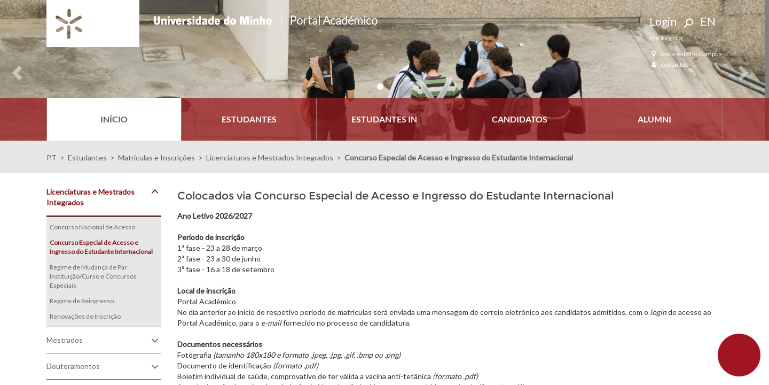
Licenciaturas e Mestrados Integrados (269, 157)
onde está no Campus (685, 54)
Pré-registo (665, 38)
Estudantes (87, 157)
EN (708, 21)
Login (663, 21)
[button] (12, 70)
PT (51, 157)
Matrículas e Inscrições (156, 157)
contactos (669, 64)
